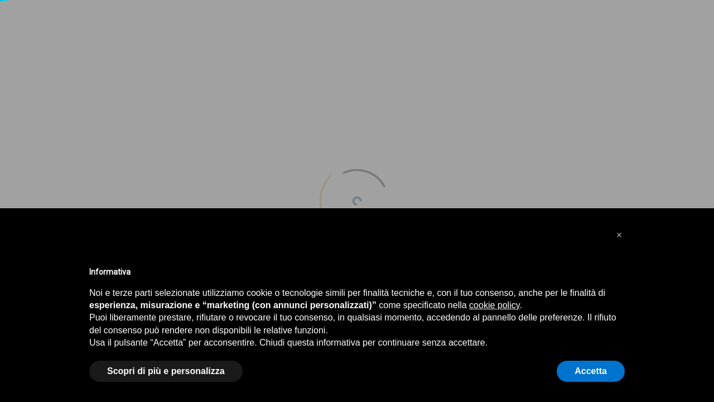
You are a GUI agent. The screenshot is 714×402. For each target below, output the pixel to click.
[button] (619, 235)
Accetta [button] (591, 371)
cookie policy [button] (494, 305)
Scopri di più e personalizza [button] (166, 371)
